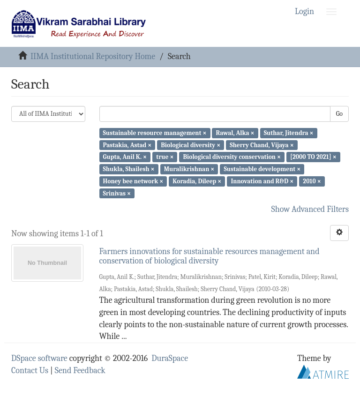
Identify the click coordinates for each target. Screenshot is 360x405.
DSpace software (39, 358)
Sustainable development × (262, 168)
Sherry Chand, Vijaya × (261, 144)
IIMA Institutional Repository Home (92, 56)
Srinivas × (117, 192)
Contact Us (29, 370)
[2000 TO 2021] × (313, 156)
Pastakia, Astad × (127, 144)
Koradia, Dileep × (196, 181)
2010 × (312, 181)
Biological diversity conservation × (232, 156)
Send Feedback (80, 370)
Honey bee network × (133, 181)
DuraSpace (169, 358)
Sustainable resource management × (155, 132)
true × (164, 156)
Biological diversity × (190, 144)
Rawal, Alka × (235, 132)
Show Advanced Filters (310, 209)
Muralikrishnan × (189, 168)
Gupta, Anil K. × (125, 156)
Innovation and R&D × (262, 181)
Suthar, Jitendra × (289, 132)
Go (339, 114)
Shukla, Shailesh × (129, 168)
